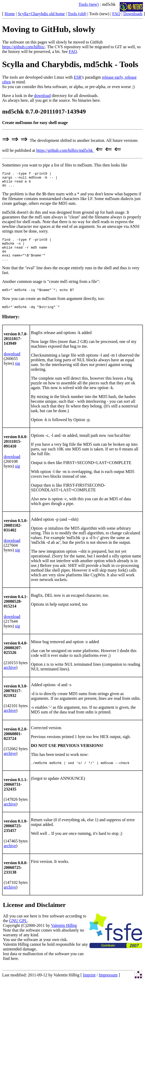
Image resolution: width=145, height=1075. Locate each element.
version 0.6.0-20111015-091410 (16, 451)
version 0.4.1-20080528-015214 (16, 611)
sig (17, 372)
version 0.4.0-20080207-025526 (16, 657)
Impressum (108, 985)
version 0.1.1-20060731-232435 (16, 795)
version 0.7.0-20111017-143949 (16, 348)
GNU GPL (18, 931)
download (42, 95)
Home (9, 14)
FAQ (116, 14)
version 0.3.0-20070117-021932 (16, 700)
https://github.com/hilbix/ (23, 47)
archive (10, 677)
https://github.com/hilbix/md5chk (65, 150)
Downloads (133, 14)
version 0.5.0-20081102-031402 (16, 535)
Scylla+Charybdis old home (41, 14)
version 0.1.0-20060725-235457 (16, 836)
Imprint (89, 985)
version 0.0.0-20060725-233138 (16, 878)
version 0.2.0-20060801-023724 (16, 743)
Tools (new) (88, 4)
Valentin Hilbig (64, 935)
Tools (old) (77, 14)
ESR (77, 77)
